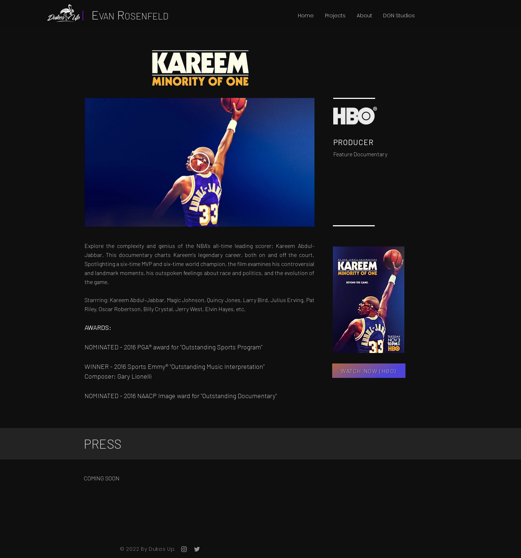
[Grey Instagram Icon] (184, 549)
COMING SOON (102, 478)
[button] (335, 15)
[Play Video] (199, 162)
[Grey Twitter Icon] (197, 549)
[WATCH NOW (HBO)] (368, 370)
